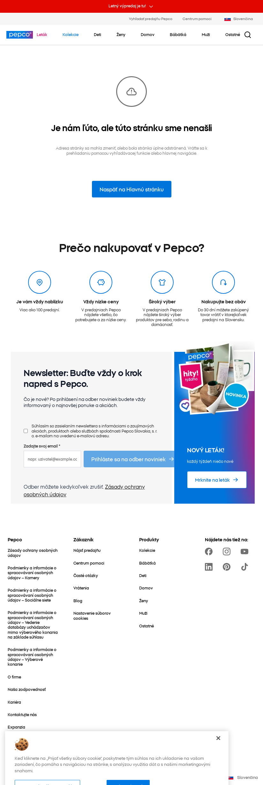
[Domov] (146, 587)
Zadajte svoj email (42, 445)
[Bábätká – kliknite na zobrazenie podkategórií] (178, 34)
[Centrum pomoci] (88, 562)
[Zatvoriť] (218, 748)
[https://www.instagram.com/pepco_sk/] (228, 551)
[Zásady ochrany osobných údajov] (33, 553)
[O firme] (14, 676)
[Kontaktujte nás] (22, 714)
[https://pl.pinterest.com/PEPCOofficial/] (228, 567)
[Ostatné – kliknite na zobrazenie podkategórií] (233, 34)
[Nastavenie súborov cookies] (98, 615)
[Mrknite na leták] (217, 479)
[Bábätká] (147, 562)
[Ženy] (143, 600)
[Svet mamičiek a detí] (27, 739)
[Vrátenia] (81, 587)
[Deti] (143, 575)
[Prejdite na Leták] (42, 34)
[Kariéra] (14, 702)
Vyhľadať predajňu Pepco (150, 18)
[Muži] (143, 613)
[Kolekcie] (147, 550)
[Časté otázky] (85, 575)
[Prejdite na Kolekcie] (70, 34)
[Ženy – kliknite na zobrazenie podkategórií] (121, 34)
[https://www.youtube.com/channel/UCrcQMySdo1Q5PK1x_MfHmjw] (246, 551)
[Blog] (77, 600)
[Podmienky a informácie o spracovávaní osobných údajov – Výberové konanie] (33, 656)
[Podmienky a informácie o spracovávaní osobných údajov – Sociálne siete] (33, 595)
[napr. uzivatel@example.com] (52, 458)
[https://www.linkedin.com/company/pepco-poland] (210, 567)
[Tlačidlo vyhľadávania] (248, 35)
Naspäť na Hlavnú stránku (132, 189)
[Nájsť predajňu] (87, 550)
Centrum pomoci (197, 18)
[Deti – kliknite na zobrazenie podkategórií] (97, 34)
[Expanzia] (16, 726)
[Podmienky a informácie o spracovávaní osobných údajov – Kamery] (33, 572)
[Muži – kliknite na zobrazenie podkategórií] (206, 34)
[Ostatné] (146, 625)
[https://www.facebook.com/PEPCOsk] (210, 551)
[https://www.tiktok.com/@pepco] (246, 567)
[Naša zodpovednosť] (27, 689)
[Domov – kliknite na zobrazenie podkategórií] (147, 34)
